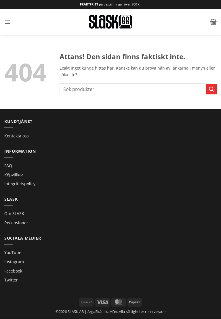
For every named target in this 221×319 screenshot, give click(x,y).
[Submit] (211, 89)
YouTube (12, 252)
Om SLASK (14, 213)
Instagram (14, 261)
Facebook (13, 271)
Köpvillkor (13, 175)
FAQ (8, 165)
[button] (7, 21)
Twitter (11, 280)
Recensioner (16, 222)
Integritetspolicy (19, 183)
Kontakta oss (16, 136)
